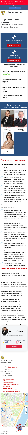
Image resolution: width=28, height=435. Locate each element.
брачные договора (12, 278)
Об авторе (14, 347)
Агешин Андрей (20, 127)
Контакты (22, 6)
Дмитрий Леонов (16, 331)
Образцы (14, 6)
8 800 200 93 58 (12, 368)
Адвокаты (7, 6)
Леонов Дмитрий (7, 127)
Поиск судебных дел (15, 8)
